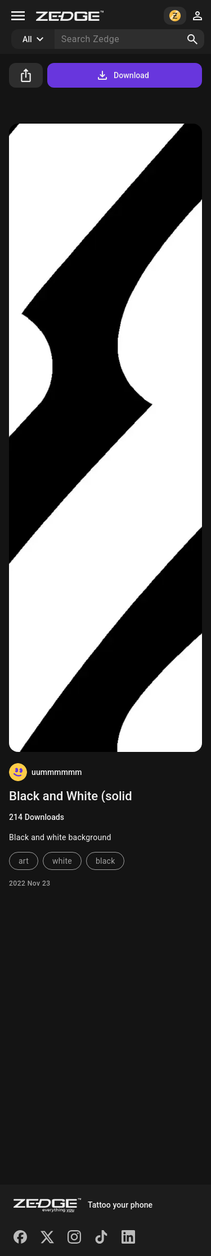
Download (122, 75)
